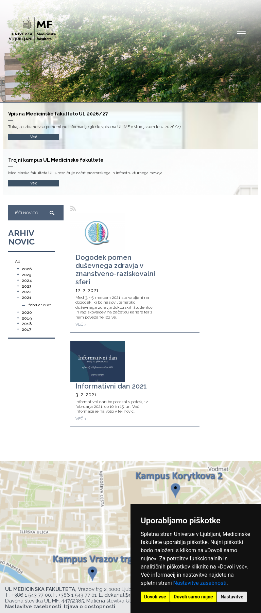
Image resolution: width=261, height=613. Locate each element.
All (17, 261)
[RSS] (73, 208)
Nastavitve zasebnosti (200, 583)
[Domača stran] (32, 27)
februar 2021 (40, 305)
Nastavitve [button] (232, 596)
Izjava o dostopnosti (89, 606)
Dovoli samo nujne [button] (193, 596)
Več (33, 183)
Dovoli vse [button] (155, 596)
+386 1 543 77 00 (31, 595)
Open (241, 33)
